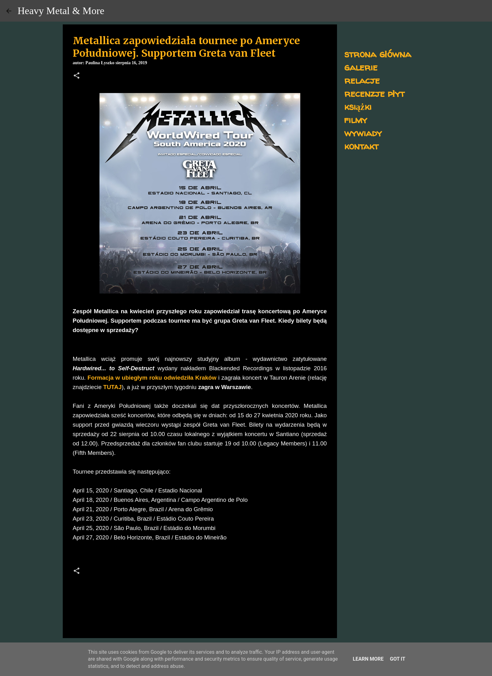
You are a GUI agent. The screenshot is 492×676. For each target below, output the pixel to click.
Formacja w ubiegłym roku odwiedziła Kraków (152, 377)
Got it (397, 659)
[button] (76, 76)
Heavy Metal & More (61, 10)
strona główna (377, 53)
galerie (360, 66)
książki (358, 106)
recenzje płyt (374, 93)
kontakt (361, 145)
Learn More (368, 659)
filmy (355, 119)
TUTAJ (112, 387)
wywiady (363, 132)
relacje (362, 80)
